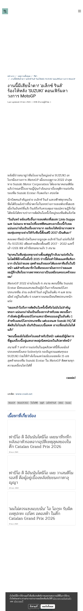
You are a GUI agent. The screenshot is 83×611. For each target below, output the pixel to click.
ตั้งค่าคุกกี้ (33, 606)
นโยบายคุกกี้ (18, 601)
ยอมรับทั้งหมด (47, 606)
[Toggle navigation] (79, 11)
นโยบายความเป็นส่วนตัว (62, 598)
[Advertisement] (41, 54)
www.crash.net (24, 394)
